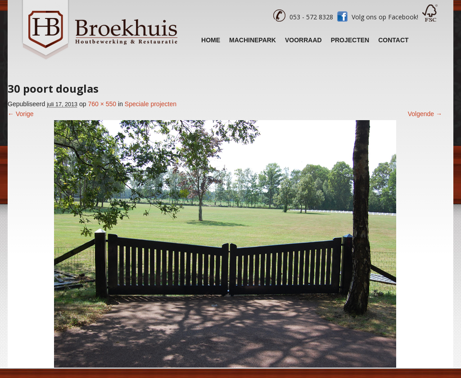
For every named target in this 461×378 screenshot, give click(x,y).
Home (210, 40)
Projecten (350, 40)
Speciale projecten (150, 104)
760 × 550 (102, 104)
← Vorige (21, 113)
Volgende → (425, 113)
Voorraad (303, 40)
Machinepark (252, 40)
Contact (393, 40)
